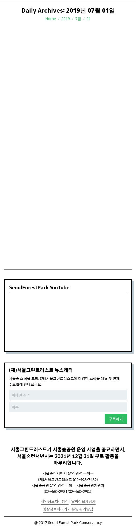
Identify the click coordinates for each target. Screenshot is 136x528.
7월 (78, 18)
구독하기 (116, 419)
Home (50, 18)
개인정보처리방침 (55, 501)
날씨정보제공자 (83, 501)
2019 (65, 18)
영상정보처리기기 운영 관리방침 (68, 509)
